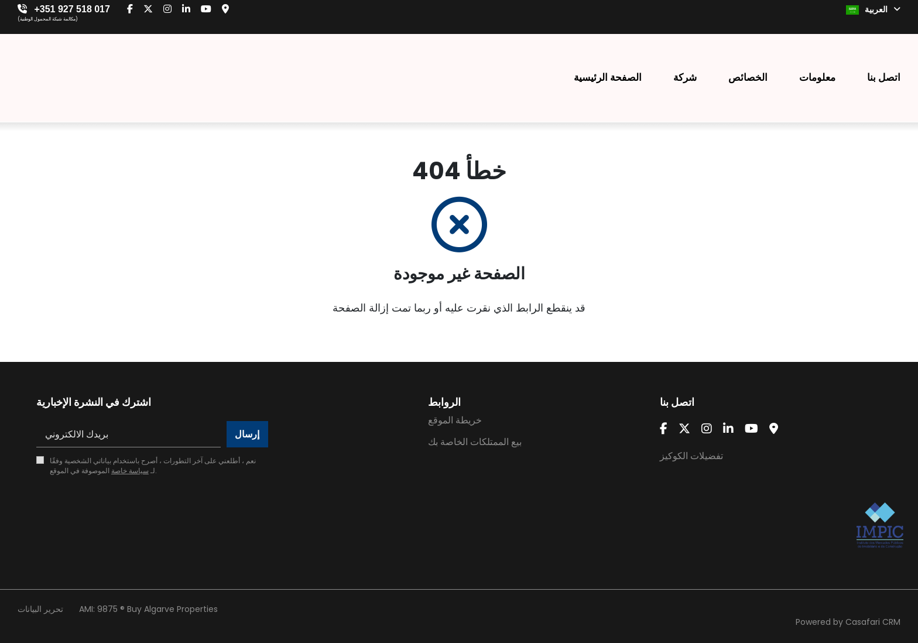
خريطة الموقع (455, 420)
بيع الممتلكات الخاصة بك (475, 442)
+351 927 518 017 (71, 9)
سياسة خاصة (130, 471)
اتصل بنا (883, 77)
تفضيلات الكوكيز (691, 456)
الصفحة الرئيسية (608, 77)
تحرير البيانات (40, 609)
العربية (873, 9)
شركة (685, 77)
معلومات (817, 77)
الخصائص (748, 77)
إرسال (247, 434)
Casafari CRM (872, 622)
